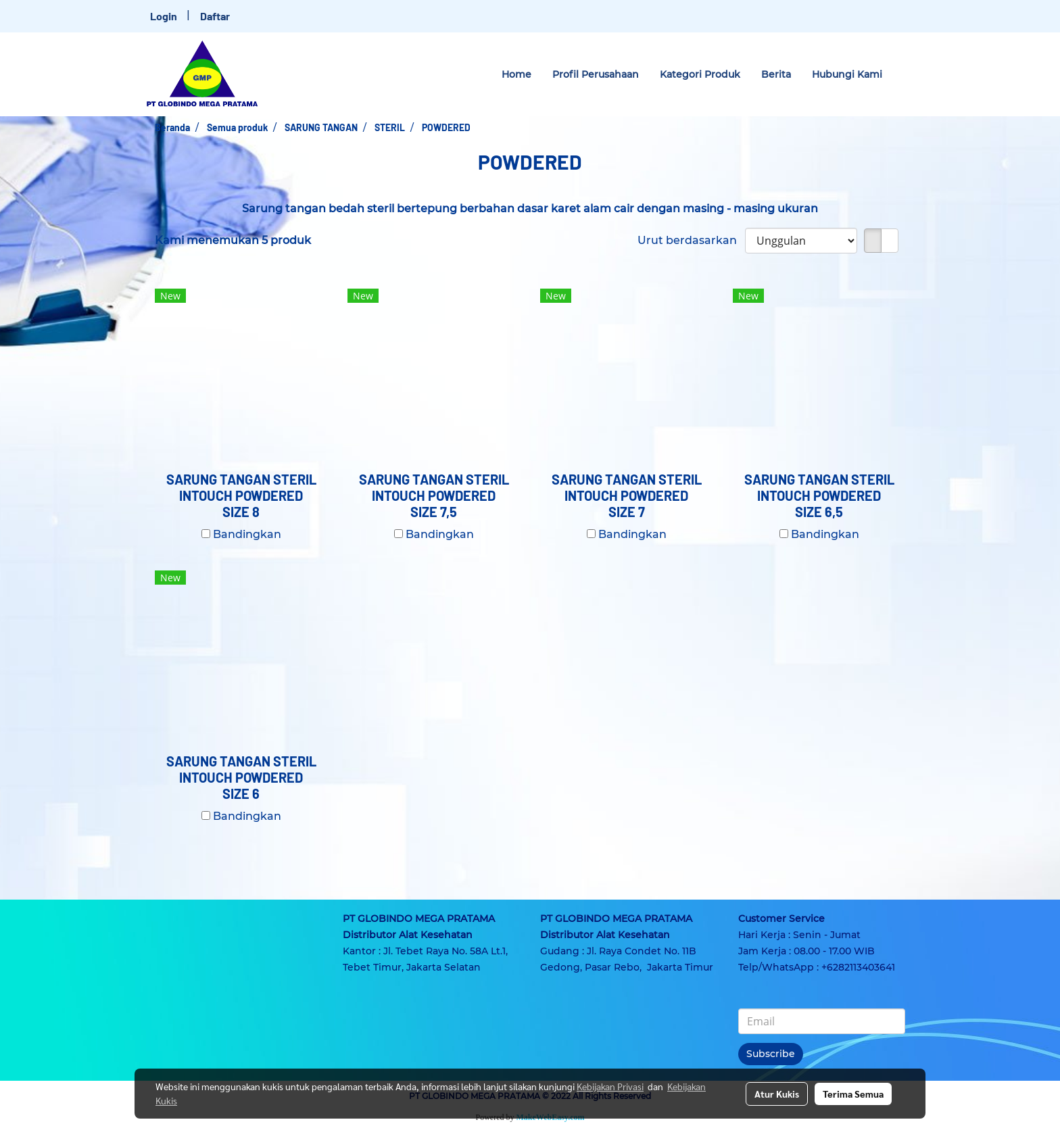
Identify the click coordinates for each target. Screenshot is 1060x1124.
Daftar (215, 15)
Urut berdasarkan (691, 240)
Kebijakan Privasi (610, 1086)
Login (163, 15)
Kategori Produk (700, 74)
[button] (904, 74)
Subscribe (770, 1054)
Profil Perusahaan (595, 74)
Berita (776, 74)
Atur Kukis (776, 1094)
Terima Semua (853, 1094)
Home (516, 74)
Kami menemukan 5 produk (233, 240)
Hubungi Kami (847, 74)
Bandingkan (247, 534)
